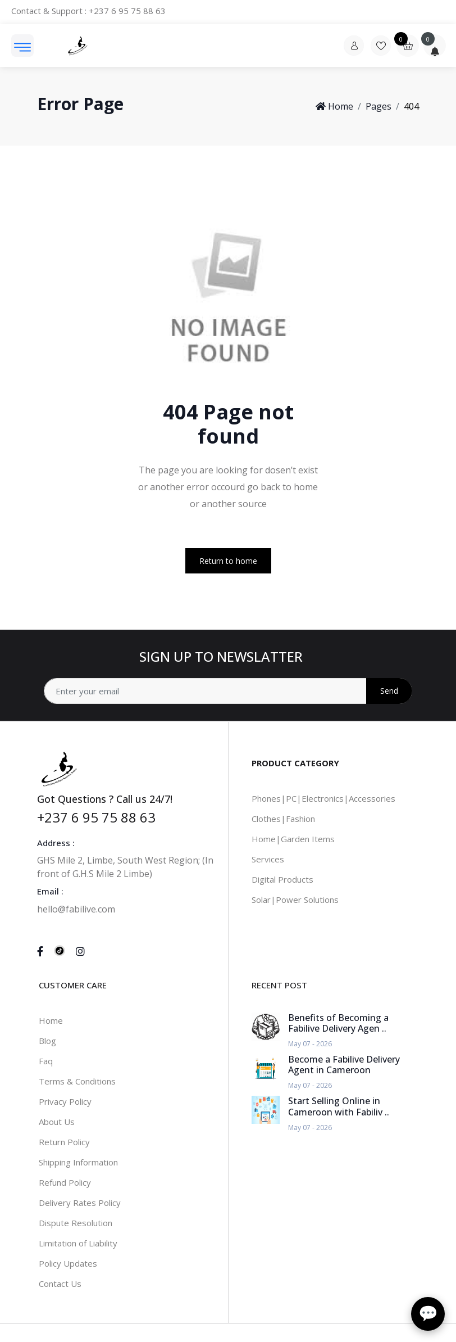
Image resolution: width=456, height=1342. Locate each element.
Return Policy (64, 1141)
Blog (47, 1040)
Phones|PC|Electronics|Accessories (323, 798)
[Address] (228, 691)
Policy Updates (68, 1263)
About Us (57, 1121)
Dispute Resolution (75, 1222)
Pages (378, 106)
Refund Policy (65, 1182)
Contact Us (60, 1283)
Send (389, 690)
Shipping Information (78, 1162)
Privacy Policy (65, 1101)
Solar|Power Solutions (295, 899)
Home (334, 106)
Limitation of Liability (78, 1243)
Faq (46, 1061)
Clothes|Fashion (283, 818)
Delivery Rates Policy (80, 1202)
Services (268, 859)
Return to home (228, 560)
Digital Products (282, 879)
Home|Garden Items (293, 838)
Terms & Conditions (77, 1081)
